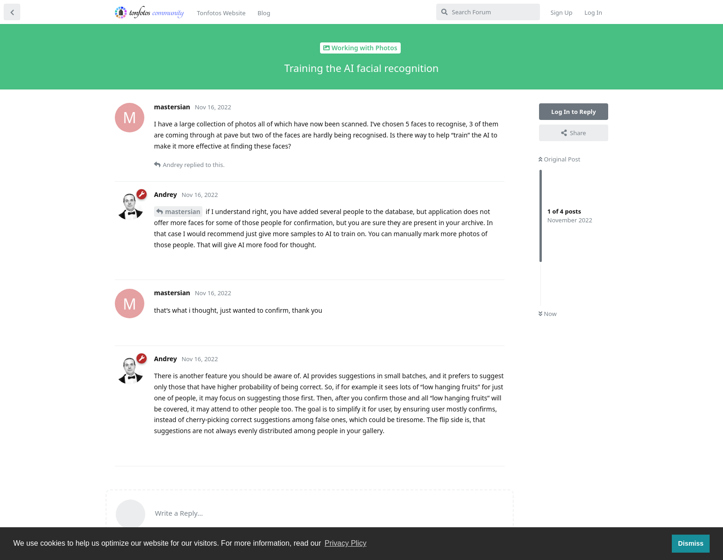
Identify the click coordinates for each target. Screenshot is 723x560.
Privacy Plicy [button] (346, 543)
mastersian (182, 211)
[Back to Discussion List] (12, 12)
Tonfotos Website (221, 13)
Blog (263, 13)
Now (548, 314)
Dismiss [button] (690, 543)
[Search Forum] (488, 12)
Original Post (559, 159)
